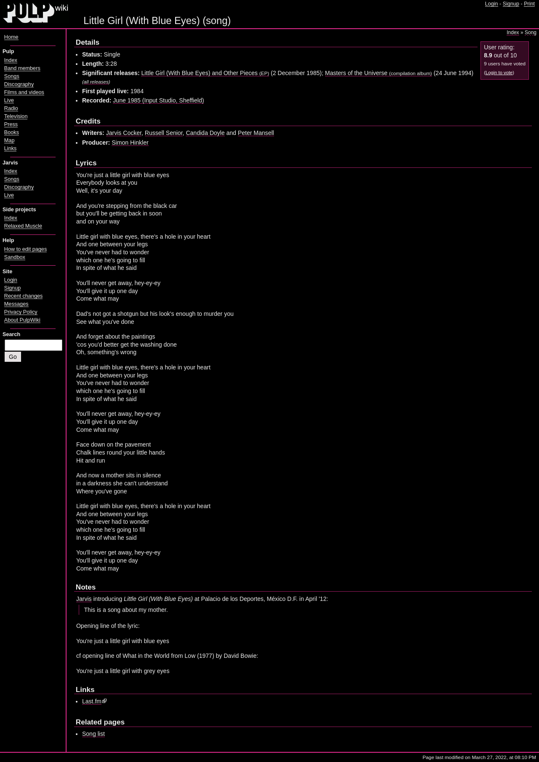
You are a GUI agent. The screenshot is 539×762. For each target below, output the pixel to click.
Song (530, 32)
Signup (511, 4)
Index (513, 32)
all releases (96, 81)
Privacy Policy (20, 312)
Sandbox (14, 257)
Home (11, 37)
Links (10, 148)
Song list (93, 733)
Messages (16, 304)
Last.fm (91, 701)
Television (16, 116)
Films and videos (24, 92)
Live (9, 100)
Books (11, 132)
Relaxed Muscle (23, 226)
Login (491, 4)
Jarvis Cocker (123, 132)
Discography (19, 84)
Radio (11, 108)
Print (529, 4)
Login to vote (499, 72)
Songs (11, 76)
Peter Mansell (256, 132)
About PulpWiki (22, 320)
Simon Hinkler (130, 142)
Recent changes (23, 296)
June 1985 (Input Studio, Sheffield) (158, 100)
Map (9, 140)
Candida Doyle (205, 132)
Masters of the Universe (378, 73)
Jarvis (84, 598)
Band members (22, 68)
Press (11, 124)
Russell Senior (164, 132)
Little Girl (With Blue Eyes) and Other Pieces (205, 73)
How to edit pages (25, 249)
